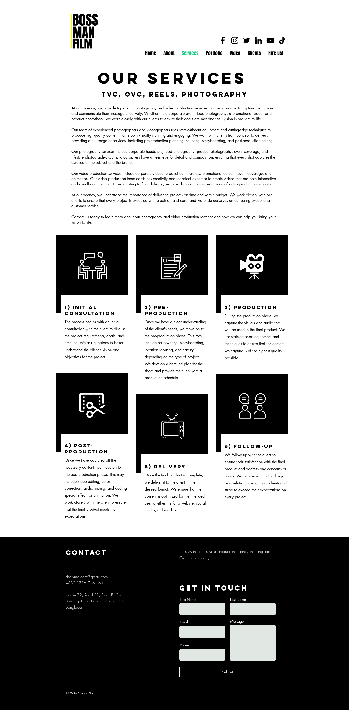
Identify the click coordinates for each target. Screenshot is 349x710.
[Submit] (227, 672)
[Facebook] (223, 40)
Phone (184, 645)
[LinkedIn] (258, 40)
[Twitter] (246, 40)
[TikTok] (282, 40)
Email (184, 622)
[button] (214, 53)
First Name (188, 599)
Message (237, 621)
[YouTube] (270, 40)
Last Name (238, 599)
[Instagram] (234, 40)
